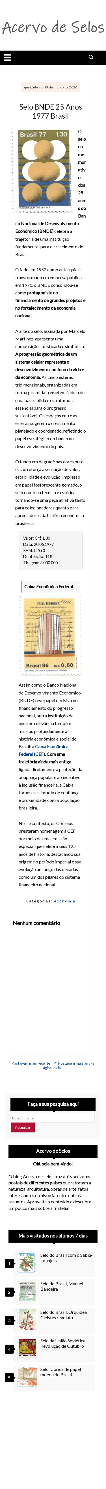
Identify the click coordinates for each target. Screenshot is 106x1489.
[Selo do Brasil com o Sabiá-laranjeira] (28, 1262)
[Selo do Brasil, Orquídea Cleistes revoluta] (28, 1319)
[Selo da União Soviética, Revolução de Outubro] (28, 1348)
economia (64, 900)
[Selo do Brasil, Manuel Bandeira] (28, 1291)
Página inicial (52, 1065)
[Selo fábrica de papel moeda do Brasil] (28, 1376)
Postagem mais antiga (76, 1063)
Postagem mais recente (31, 1063)
